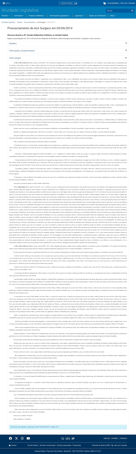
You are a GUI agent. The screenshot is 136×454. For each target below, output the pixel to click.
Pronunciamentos (30, 22)
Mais (112, 16)
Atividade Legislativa (20, 10)
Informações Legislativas (59, 16)
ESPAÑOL (115, 438)
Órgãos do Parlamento (97, 16)
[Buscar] (132, 11)
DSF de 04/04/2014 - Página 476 (47, 427)
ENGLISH (107, 438)
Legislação (79, 16)
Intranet (12, 445)
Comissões (18, 16)
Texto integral (15, 58)
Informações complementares (22, 51)
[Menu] (6, 3)
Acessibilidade (113, 3)
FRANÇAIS (123, 438)
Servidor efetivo (33, 445)
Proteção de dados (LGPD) (101, 445)
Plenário (5, 16)
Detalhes (13, 43)
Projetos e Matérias (36, 16)
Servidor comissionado (48, 445)
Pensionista (77, 445)
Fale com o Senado (127, 3)
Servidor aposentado (64, 445)
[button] (105, 3)
